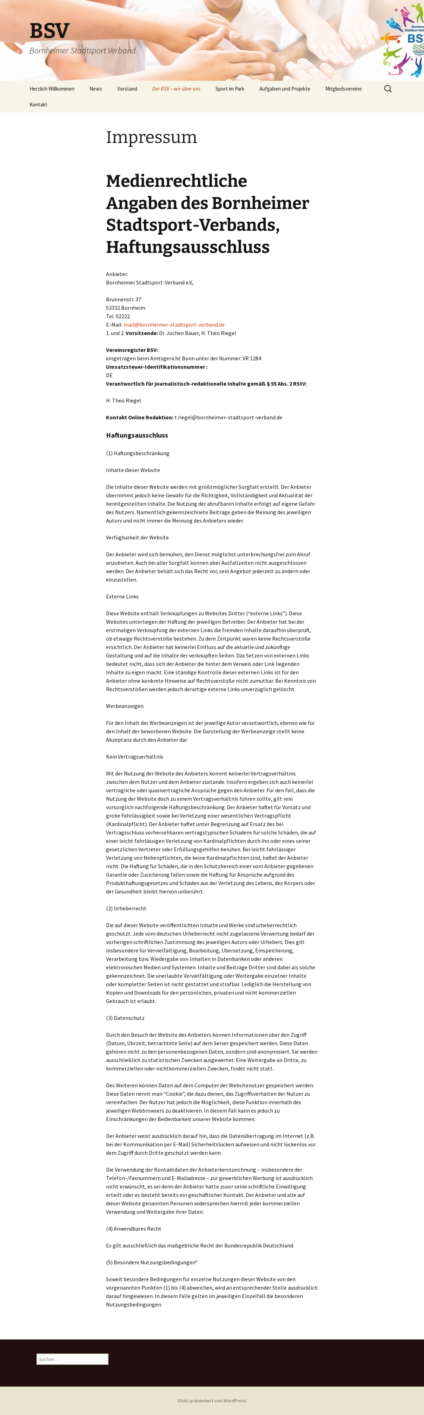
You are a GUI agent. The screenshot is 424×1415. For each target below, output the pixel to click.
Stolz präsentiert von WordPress (212, 1400)
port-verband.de (205, 324)
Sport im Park (230, 88)
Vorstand (127, 88)
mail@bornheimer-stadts (155, 324)
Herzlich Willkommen (51, 88)
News (96, 88)
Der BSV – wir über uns (176, 88)
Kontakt (38, 104)
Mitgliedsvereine (343, 88)
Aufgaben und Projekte (284, 88)
